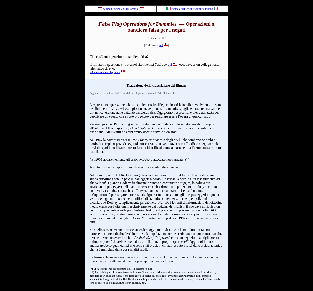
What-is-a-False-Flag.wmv (105, 72)
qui (161, 45)
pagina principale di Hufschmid (120, 8)
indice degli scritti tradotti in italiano (192, 8)
